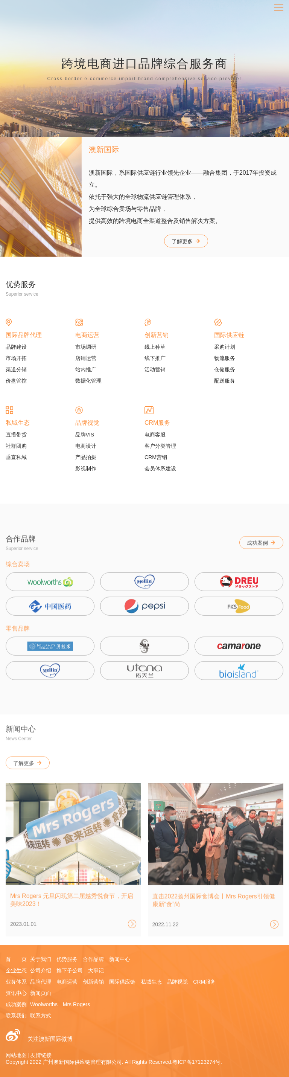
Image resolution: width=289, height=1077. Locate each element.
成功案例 (261, 550)
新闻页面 (40, 993)
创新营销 (93, 982)
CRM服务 (204, 982)
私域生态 (151, 982)
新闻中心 (119, 959)
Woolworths (44, 1004)
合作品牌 (93, 959)
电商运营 (67, 982)
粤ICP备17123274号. (197, 1062)
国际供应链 (122, 982)
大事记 (96, 970)
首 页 (16, 959)
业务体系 (16, 982)
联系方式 (40, 1016)
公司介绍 (40, 970)
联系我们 (16, 1016)
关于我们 (40, 959)
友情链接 (41, 1055)
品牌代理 (40, 982)
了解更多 (186, 241)
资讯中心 (16, 993)
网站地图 (16, 1055)
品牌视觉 (177, 982)
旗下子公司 (69, 970)
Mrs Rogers (76, 1004)
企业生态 (16, 970)
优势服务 (67, 959)
